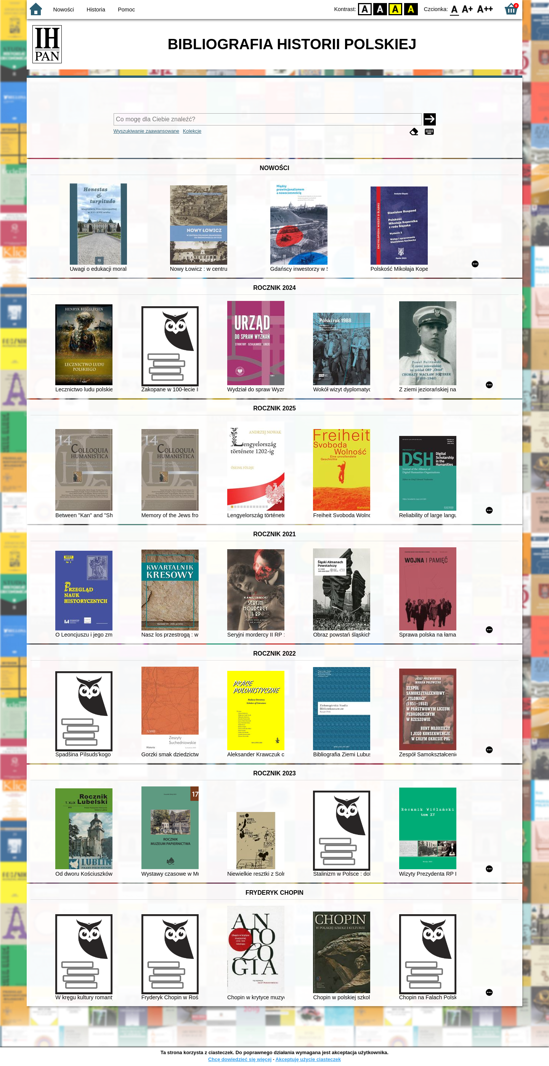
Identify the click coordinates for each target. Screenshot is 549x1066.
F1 (467, 8)
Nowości (63, 9)
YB (396, 8)
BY (411, 8)
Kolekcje (192, 131)
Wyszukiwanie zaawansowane (147, 131)
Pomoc (126, 9)
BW (380, 8)
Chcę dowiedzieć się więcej (239, 1059)
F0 (454, 8)
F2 (485, 8)
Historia (96, 9)
